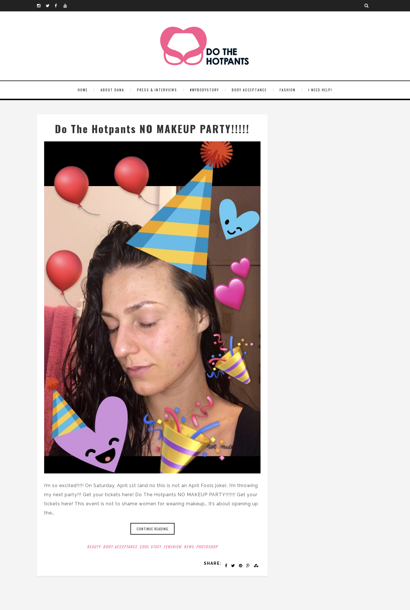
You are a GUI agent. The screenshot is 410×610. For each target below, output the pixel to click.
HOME (83, 89)
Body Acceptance (249, 89)
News (189, 546)
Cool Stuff (150, 546)
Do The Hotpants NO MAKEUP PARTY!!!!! (152, 128)
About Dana (112, 89)
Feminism (173, 546)
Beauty (94, 546)
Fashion (288, 89)
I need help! (320, 89)
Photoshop (207, 546)
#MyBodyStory (204, 89)
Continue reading (152, 528)
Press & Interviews (157, 89)
